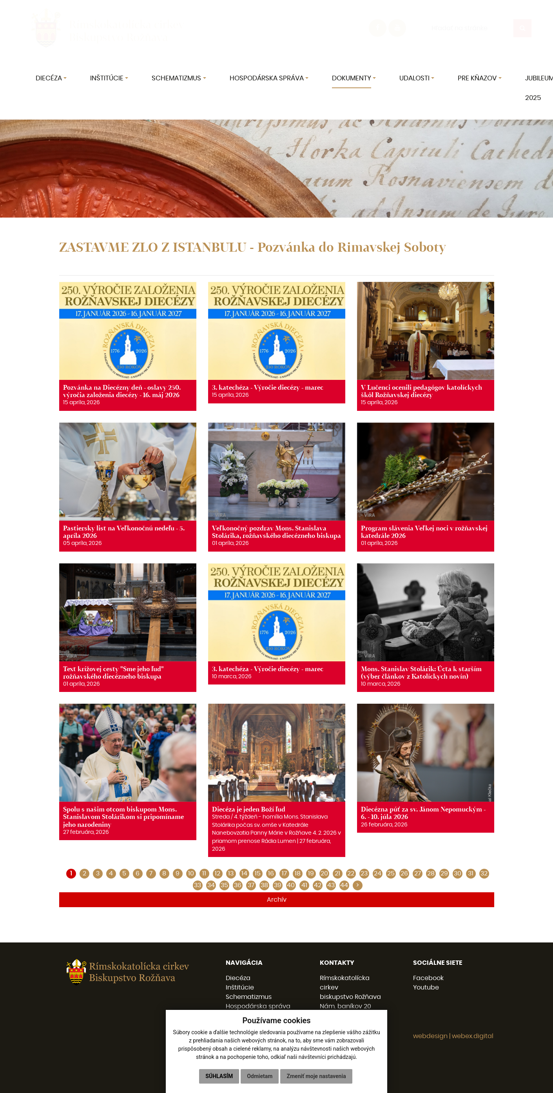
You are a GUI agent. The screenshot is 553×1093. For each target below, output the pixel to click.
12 (217, 873)
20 (324, 873)
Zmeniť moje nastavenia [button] (316, 1076)
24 (377, 873)
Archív (276, 900)
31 (470, 873)
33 (197, 885)
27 (417, 873)
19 (311, 873)
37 (251, 885)
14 (244, 873)
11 (204, 873)
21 (337, 873)
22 (350, 873)
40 (291, 885)
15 (258, 873)
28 (431, 873)
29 (444, 873)
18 (298, 873)
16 (271, 873)
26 (404, 873)
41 (304, 885)
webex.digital (472, 1036)
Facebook (428, 978)
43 (331, 885)
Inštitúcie (240, 987)
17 (284, 873)
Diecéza (238, 978)
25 (391, 873)
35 (224, 885)
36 (237, 885)
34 (211, 885)
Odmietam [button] (259, 1076)
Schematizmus (249, 997)
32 (484, 873)
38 (264, 885)
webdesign (430, 1036)
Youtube (426, 987)
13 (231, 873)
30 (457, 873)
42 (317, 885)
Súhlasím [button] (219, 1076)
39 (277, 885)
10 (191, 873)
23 (364, 873)
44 (344, 885)
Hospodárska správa (258, 1006)
